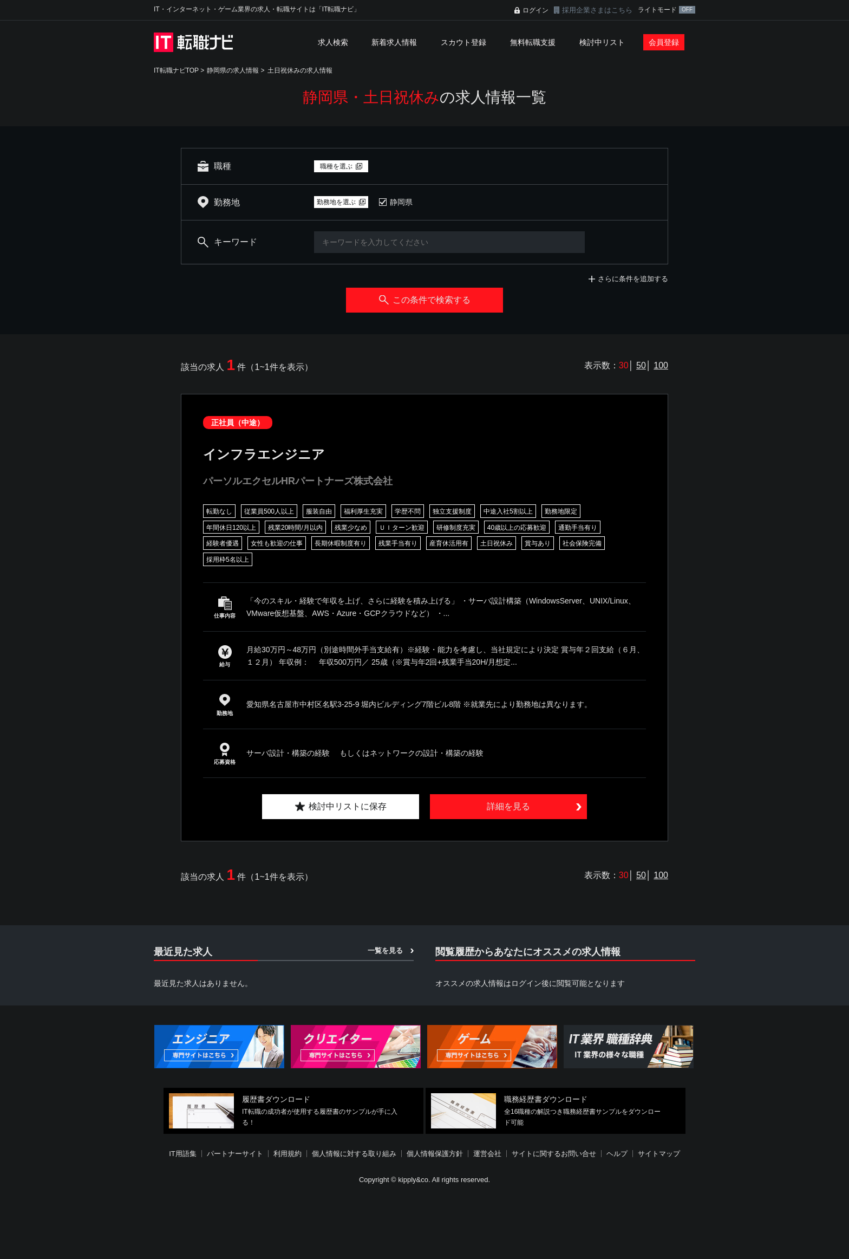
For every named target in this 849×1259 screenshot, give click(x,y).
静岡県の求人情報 (233, 70)
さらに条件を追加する (633, 278)
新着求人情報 (394, 42)
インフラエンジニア (264, 454)
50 (641, 365)
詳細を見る (508, 806)
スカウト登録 (463, 42)
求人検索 (333, 42)
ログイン (535, 10)
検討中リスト (602, 42)
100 (661, 365)
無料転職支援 (533, 42)
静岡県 (401, 202)
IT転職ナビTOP (176, 70)
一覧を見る (385, 950)
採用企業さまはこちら (597, 10)
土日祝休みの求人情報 (299, 70)
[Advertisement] (424, 1223)
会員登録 (664, 42)
